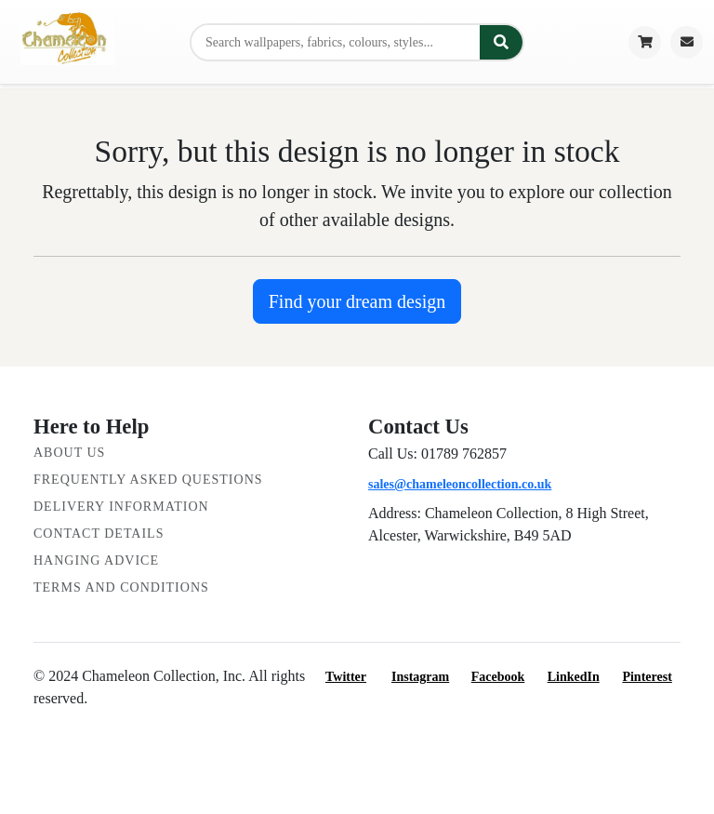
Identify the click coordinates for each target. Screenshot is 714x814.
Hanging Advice (96, 560)
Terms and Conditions (121, 587)
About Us (69, 453)
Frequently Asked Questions (148, 480)
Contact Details (98, 533)
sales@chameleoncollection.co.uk (459, 484)
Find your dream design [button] (357, 301)
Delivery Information (121, 507)
